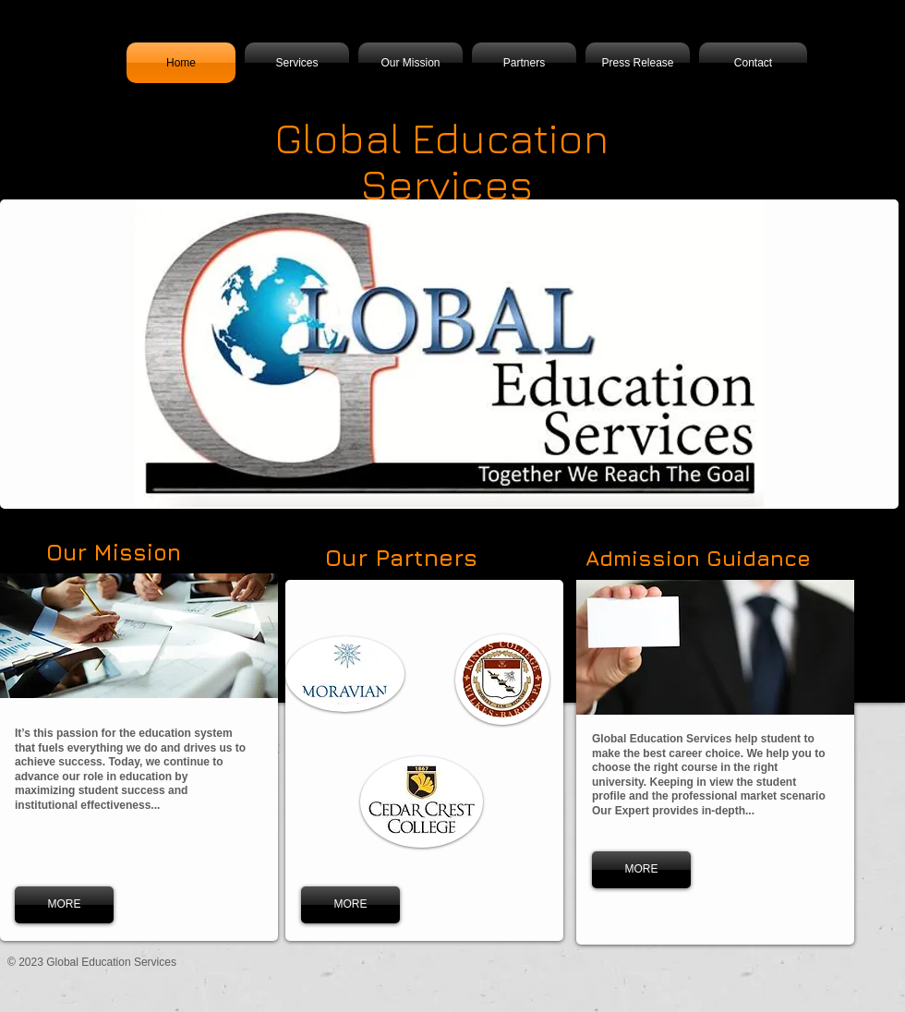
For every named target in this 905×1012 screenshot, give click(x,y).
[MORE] (64, 904)
